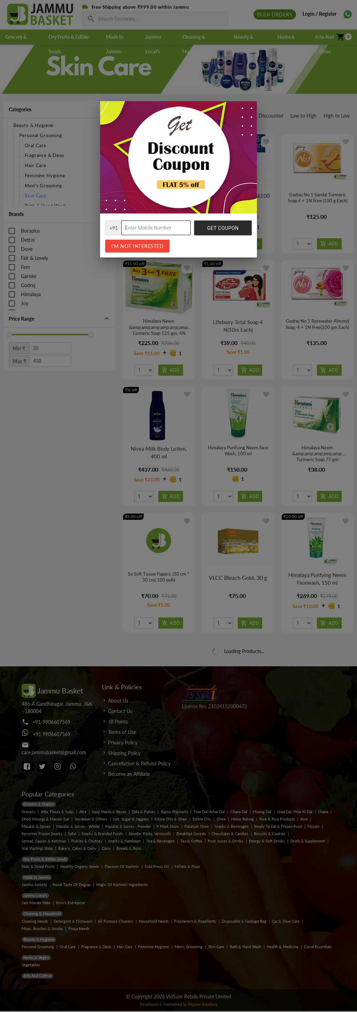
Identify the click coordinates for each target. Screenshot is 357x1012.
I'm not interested (137, 246)
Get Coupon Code (222, 230)
